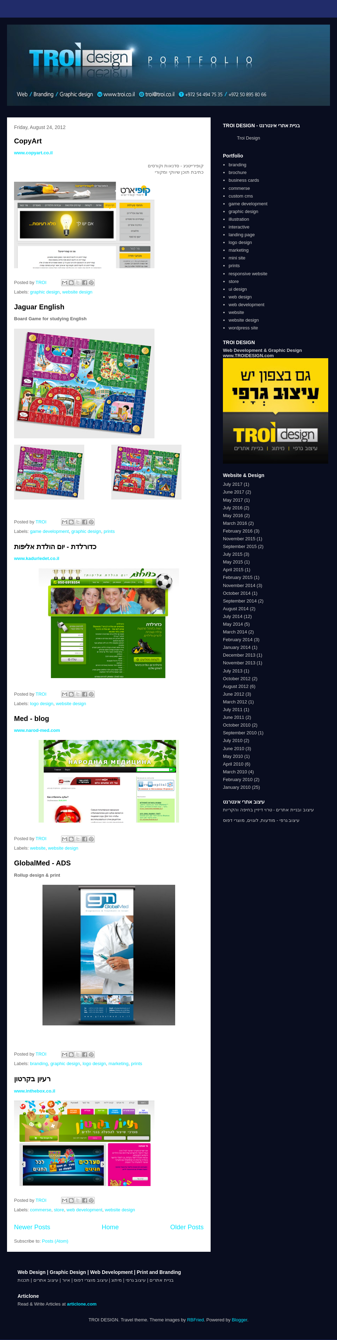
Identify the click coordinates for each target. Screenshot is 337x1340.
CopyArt (28, 141)
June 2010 (233, 748)
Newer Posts (32, 1227)
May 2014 (233, 624)
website (38, 848)
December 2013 (239, 655)
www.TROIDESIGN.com (248, 355)
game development (49, 531)
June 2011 (233, 717)
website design (77, 292)
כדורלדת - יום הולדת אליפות (55, 546)
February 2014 (238, 639)
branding (39, 1063)
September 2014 (240, 601)
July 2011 (233, 709)
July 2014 (233, 616)
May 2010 (233, 756)
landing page (242, 234)
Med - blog (31, 718)
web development (85, 1209)
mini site (237, 257)
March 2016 (235, 523)
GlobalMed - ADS (42, 863)
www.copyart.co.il (33, 152)
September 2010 (240, 732)
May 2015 (233, 562)
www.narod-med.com (37, 730)
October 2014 (237, 593)
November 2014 (239, 585)
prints (109, 531)
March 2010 (235, 771)
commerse (41, 1209)
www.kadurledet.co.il (36, 558)
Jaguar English (39, 307)
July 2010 (233, 740)
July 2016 (233, 507)
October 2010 (237, 725)
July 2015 (233, 554)
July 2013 (233, 671)
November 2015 (239, 538)
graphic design (45, 292)
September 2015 (240, 546)
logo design (42, 703)
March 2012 (235, 701)
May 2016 (233, 515)
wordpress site (243, 327)
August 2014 (236, 608)
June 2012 (233, 694)
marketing (118, 1063)
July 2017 (233, 484)
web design (240, 296)
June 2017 (233, 492)
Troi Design (248, 138)
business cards (244, 180)
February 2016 (238, 531)
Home (110, 1227)
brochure (237, 172)
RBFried (195, 1319)
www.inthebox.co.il (34, 1091)
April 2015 (233, 569)
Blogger (239, 1319)
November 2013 (239, 662)
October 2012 (237, 678)
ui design (238, 289)
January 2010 (237, 787)
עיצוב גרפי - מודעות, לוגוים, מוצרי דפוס (261, 820)
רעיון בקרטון (32, 1079)
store (59, 1209)
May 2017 (233, 500)
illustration (239, 219)
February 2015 (238, 577)
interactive (239, 227)
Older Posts (187, 1227)
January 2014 (237, 647)
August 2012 (236, 686)
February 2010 (238, 779)
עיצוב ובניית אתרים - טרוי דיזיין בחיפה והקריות (268, 809)
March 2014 (235, 631)
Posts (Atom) (55, 1241)
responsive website (248, 273)
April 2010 (233, 764)
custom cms (241, 196)
